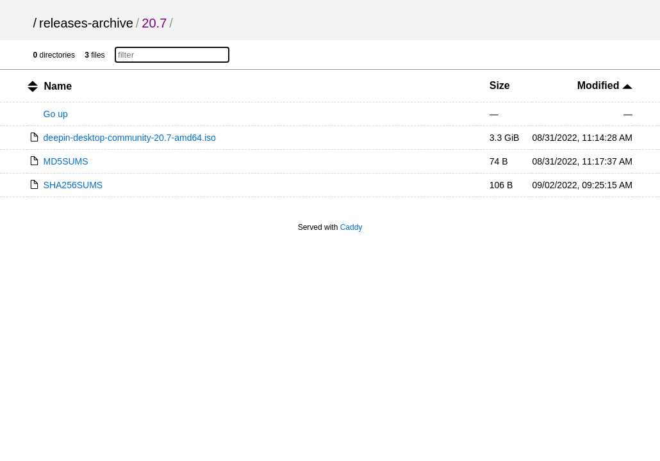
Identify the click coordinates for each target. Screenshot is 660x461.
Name (58, 86)
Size (500, 85)
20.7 (154, 23)
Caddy (351, 227)
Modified (604, 85)
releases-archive (86, 23)
